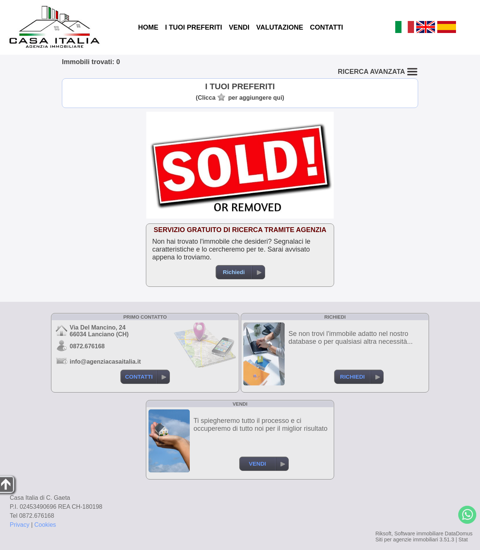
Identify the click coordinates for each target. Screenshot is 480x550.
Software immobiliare (418, 534)
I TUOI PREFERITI (193, 27)
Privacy (19, 525)
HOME (148, 27)
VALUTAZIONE (279, 27)
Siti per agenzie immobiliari (406, 540)
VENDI (239, 27)
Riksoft (383, 534)
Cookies (45, 525)
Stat (463, 540)
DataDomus (458, 534)
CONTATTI (326, 27)
